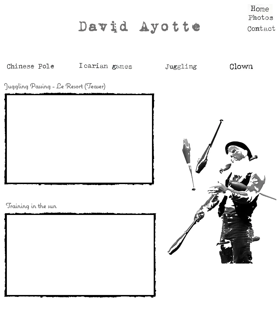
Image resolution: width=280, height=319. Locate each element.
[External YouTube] (79, 139)
